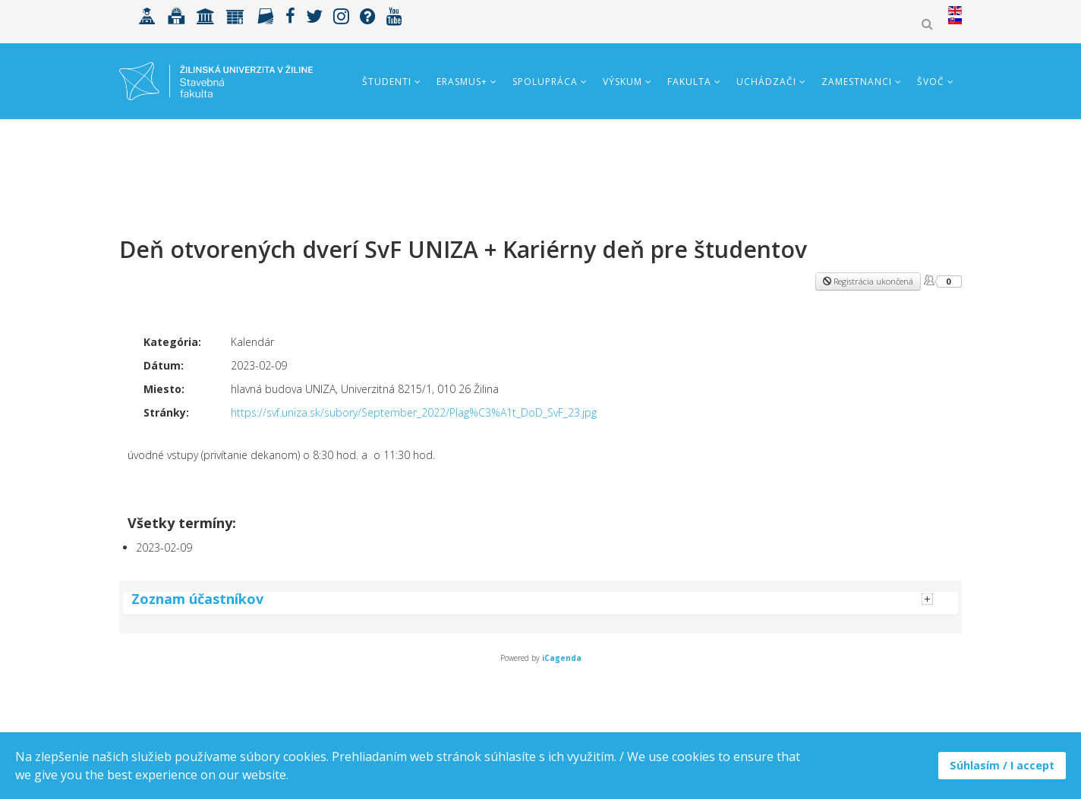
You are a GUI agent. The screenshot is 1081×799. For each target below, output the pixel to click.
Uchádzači (766, 81)
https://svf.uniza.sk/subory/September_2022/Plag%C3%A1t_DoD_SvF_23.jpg (414, 412)
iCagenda (561, 658)
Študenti (386, 81)
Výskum (622, 81)
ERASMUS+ (461, 81)
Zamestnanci (856, 81)
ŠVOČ (930, 81)
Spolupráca (545, 81)
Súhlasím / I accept (1002, 765)
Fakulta (689, 81)
